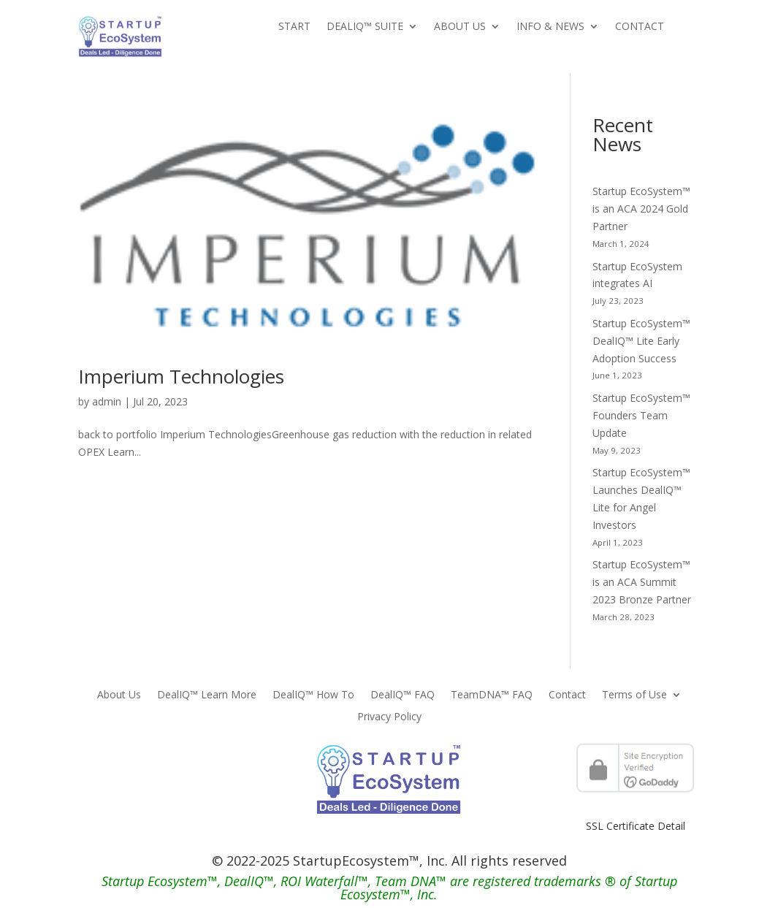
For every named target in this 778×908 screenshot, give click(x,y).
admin (106, 401)
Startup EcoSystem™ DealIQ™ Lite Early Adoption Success (641, 340)
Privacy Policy (389, 717)
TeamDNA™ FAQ (492, 695)
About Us (460, 27)
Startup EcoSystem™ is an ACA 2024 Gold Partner (641, 208)
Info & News (550, 27)
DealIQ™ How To (313, 695)
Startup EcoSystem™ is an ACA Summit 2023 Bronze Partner (641, 581)
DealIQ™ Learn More (206, 695)
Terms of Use (634, 695)
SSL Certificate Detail (635, 826)
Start (294, 27)
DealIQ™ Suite (365, 27)
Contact (639, 27)
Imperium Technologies (181, 376)
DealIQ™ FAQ (402, 695)
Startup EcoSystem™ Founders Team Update (641, 415)
